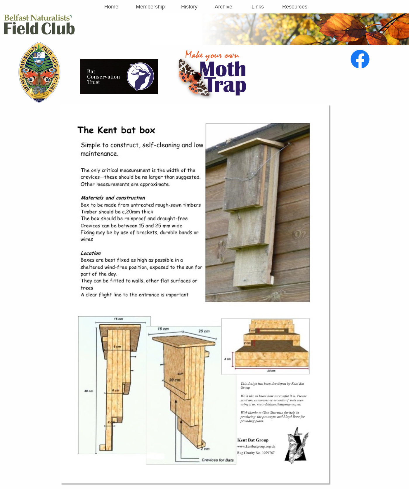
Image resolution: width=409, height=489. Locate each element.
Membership (150, 7)
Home (111, 7)
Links (258, 7)
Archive (223, 7)
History (189, 7)
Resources (294, 7)
